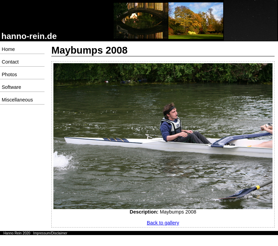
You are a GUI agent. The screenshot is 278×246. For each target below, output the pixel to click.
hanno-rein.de (29, 36)
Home (8, 49)
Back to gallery (163, 223)
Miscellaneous (17, 99)
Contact (10, 62)
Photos (9, 74)
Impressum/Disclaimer (50, 233)
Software (11, 87)
